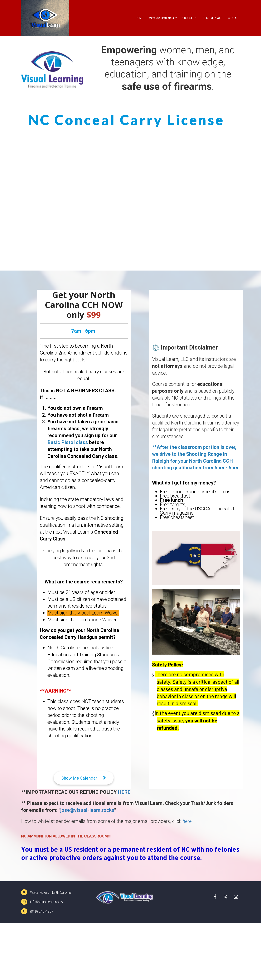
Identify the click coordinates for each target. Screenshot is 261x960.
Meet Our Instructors (161, 18)
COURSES (188, 18)
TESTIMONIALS (212, 18)
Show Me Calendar (83, 778)
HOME (139, 18)
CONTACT (234, 18)
